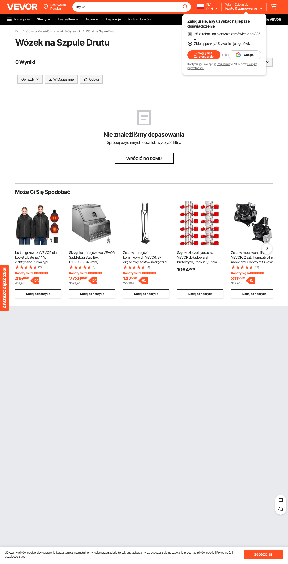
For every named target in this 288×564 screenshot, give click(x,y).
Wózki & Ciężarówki (69, 31)
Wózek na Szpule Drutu (100, 31)
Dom (18, 31)
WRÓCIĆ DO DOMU (144, 158)
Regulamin (223, 64)
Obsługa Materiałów (39, 31)
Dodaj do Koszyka (38, 294)
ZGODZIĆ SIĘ (263, 554)
